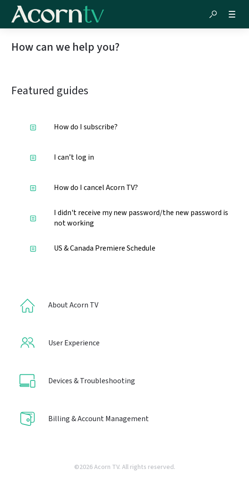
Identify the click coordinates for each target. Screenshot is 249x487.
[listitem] (124, 305)
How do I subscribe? (74, 127)
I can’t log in (62, 157)
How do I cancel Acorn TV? (84, 187)
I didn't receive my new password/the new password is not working (129, 218)
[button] (213, 14)
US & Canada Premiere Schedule (92, 248)
